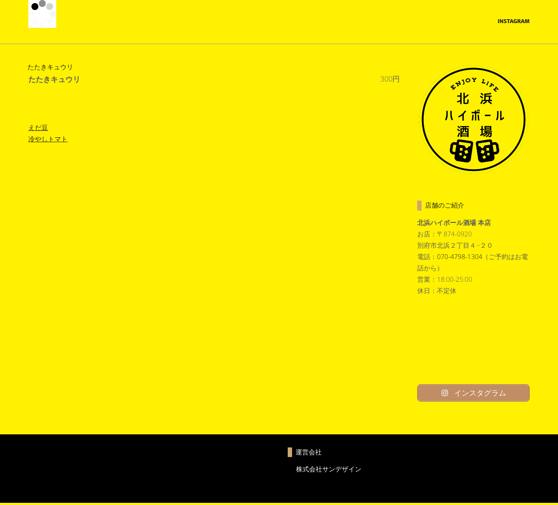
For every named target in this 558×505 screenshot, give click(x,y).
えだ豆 (38, 127)
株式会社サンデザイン (328, 470)
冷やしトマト (48, 138)
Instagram (513, 21)
